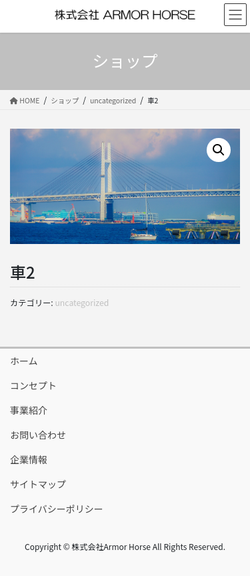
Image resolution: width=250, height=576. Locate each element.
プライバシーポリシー (56, 508)
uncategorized (82, 303)
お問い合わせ (38, 434)
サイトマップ (38, 484)
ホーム (24, 360)
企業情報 (28, 459)
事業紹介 (28, 410)
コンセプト (33, 385)
